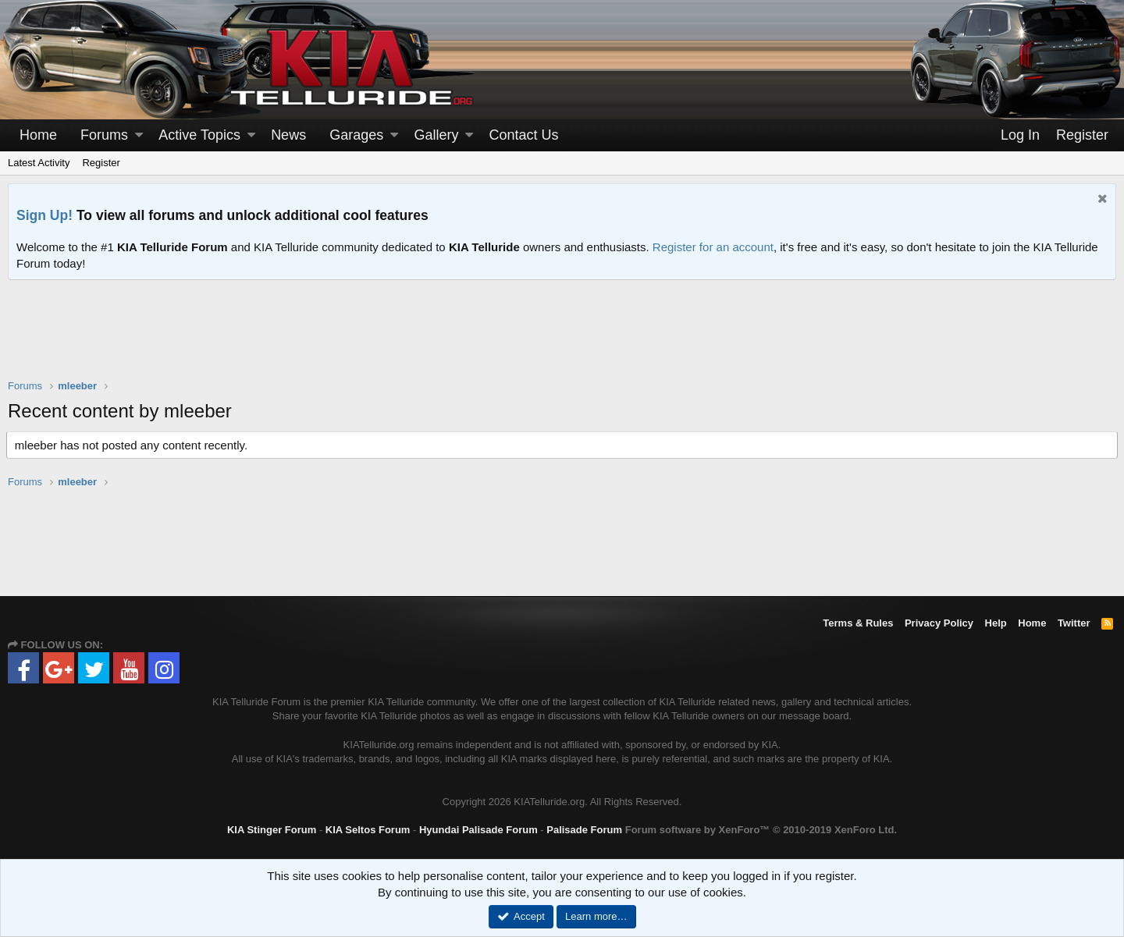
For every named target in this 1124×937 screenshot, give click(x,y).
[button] (139, 135)
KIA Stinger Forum (271, 830)
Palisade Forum (584, 830)
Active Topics (199, 135)
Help (996, 623)
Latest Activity (38, 163)
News (288, 135)
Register (100, 163)
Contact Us (524, 135)
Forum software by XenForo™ (761, 830)
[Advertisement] (562, 339)
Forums (104, 135)
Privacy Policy (939, 623)
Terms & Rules (858, 623)
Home (38, 135)
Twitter (1074, 623)
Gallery (436, 135)
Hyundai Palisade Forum (478, 830)
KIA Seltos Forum (368, 830)
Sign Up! (44, 215)
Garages (356, 135)
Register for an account (713, 247)
